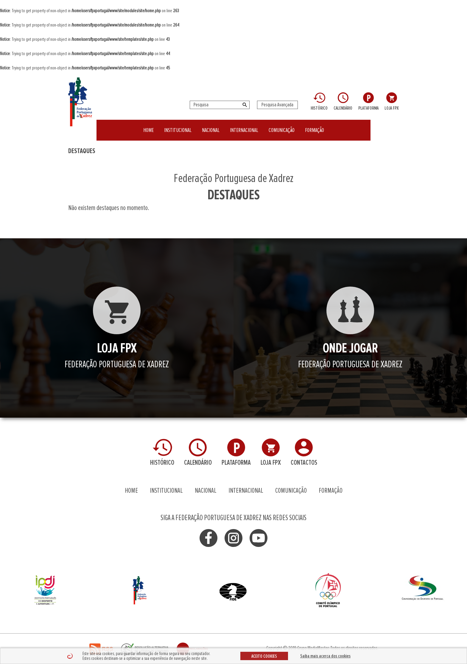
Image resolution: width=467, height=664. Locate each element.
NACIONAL (211, 126)
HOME (148, 126)
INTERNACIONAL (244, 126)
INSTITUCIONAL (178, 126)
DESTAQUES (81, 151)
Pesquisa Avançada (277, 105)
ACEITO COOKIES (264, 656)
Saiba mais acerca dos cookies (325, 656)
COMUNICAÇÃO (282, 126)
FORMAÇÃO (314, 126)
